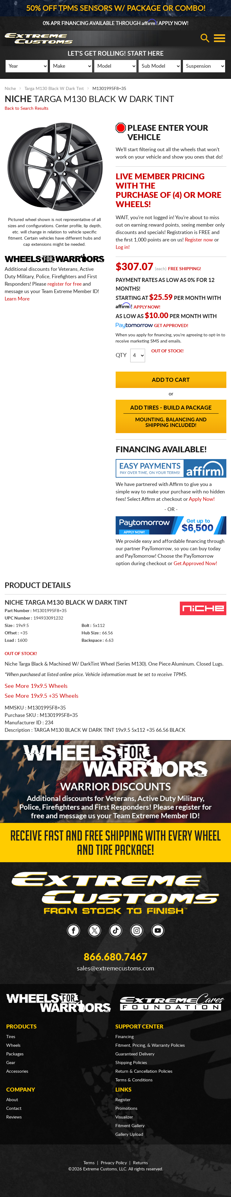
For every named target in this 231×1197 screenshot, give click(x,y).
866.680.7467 (116, 957)
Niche (10, 89)
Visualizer (124, 1117)
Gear (10, 1063)
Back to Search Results (26, 108)
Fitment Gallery (129, 1126)
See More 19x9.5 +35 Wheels (41, 696)
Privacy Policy (114, 1163)
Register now (199, 239)
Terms (89, 1163)
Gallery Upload (129, 1134)
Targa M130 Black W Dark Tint (54, 89)
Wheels (13, 1045)
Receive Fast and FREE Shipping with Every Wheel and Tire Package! (115, 844)
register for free (64, 284)
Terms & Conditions (134, 1080)
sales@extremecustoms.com (115, 968)
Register (123, 1100)
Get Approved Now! (195, 563)
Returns (140, 1163)
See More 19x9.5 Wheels (36, 686)
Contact (13, 1108)
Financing (124, 1037)
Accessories (17, 1071)
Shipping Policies (131, 1063)
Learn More (17, 298)
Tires (10, 1037)
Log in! (123, 247)
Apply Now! (147, 307)
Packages (15, 1054)
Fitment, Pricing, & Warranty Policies (150, 1045)
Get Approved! (171, 326)
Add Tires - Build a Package (171, 416)
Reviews (14, 1117)
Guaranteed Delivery (134, 1054)
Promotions (126, 1108)
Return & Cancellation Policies (143, 1071)
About (12, 1100)
